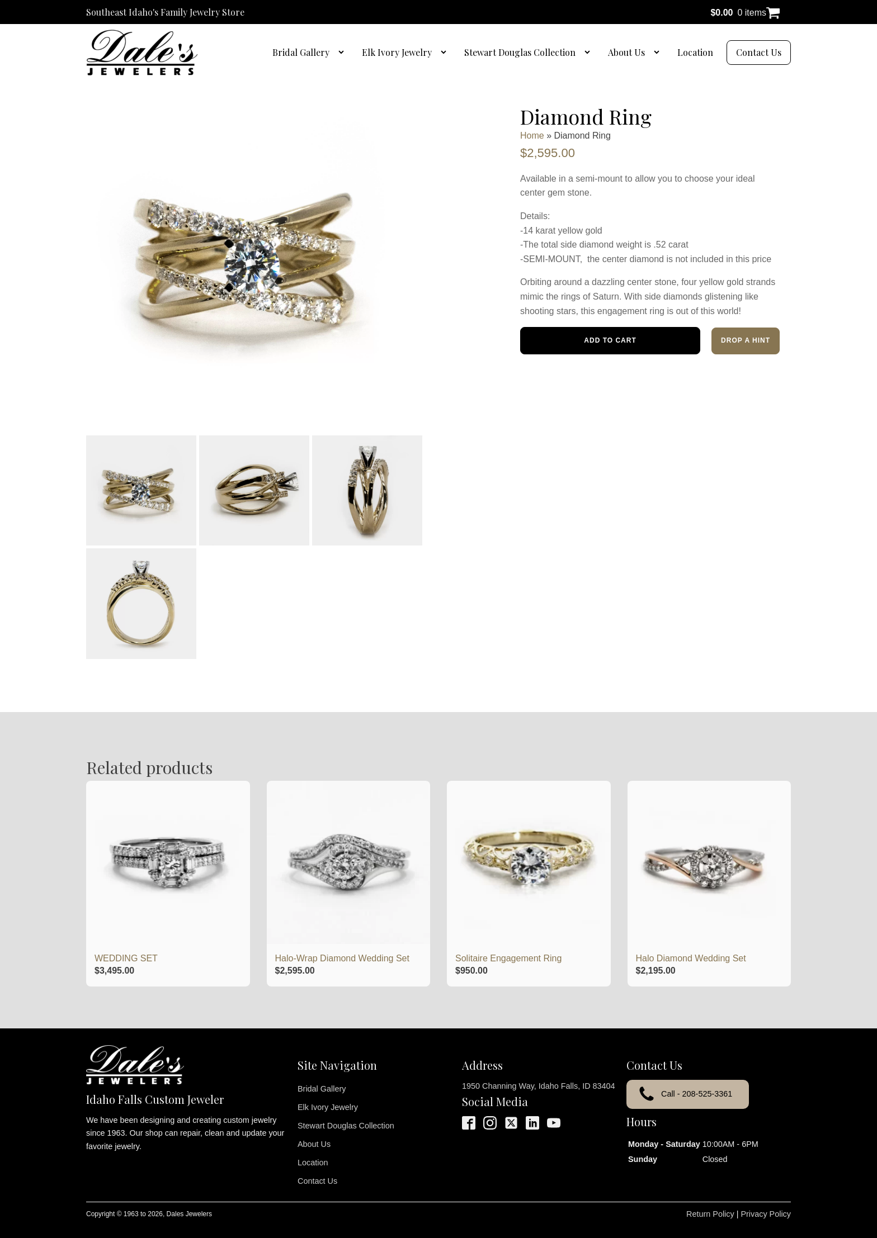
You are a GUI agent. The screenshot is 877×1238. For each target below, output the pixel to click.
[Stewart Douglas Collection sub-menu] (589, 52)
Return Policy (710, 1199)
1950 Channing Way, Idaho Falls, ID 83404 (538, 1071)
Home (532, 135)
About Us (626, 52)
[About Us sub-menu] (659, 52)
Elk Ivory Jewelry (397, 52)
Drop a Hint (745, 340)
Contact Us (758, 52)
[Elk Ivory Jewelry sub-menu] (446, 52)
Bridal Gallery (300, 52)
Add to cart (610, 340)
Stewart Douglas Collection (520, 52)
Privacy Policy (766, 1199)
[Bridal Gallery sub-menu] (343, 52)
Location (695, 52)
